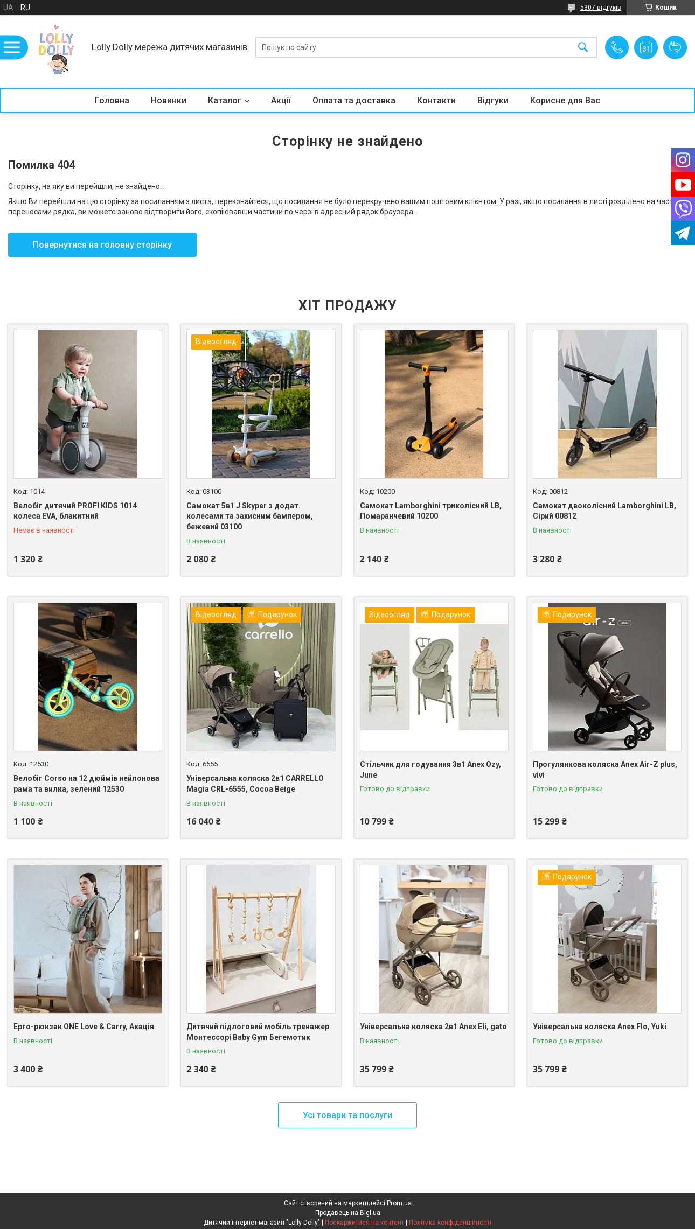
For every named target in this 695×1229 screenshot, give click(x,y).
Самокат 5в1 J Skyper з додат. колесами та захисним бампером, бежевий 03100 (249, 516)
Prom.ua (399, 1203)
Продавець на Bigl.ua (347, 1213)
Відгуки (493, 100)
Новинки (168, 100)
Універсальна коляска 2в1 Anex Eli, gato (433, 1026)
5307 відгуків (600, 7)
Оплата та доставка (353, 100)
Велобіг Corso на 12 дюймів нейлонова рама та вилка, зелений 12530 (86, 783)
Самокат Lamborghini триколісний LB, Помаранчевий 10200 (431, 511)
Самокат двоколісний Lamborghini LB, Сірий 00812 (604, 511)
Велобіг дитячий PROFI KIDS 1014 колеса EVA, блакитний (75, 511)
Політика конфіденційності (450, 1222)
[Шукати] (583, 48)
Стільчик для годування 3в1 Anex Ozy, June (430, 769)
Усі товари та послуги (347, 1115)
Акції (281, 100)
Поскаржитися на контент (364, 1222)
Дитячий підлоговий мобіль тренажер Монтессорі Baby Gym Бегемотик (257, 1032)
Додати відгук (675, 47)
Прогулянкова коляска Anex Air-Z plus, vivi (605, 769)
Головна (112, 100)
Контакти (436, 100)
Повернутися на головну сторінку (102, 245)
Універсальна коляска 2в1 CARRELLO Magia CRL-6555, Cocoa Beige (255, 783)
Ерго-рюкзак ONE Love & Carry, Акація (83, 1026)
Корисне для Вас (565, 100)
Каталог (224, 100)
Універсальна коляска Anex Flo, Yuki (599, 1026)
